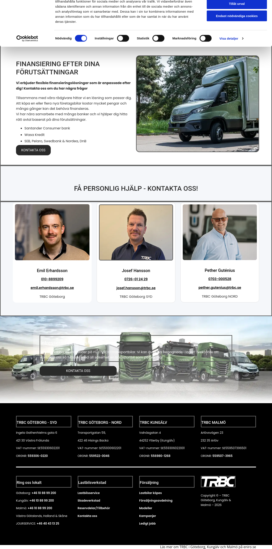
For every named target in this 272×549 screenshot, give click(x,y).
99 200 (47, 508)
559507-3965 (222, 456)
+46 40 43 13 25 (48, 523)
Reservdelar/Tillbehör (94, 508)
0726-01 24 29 (136, 279)
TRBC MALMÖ (213, 422)
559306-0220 (38, 456)
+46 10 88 (34, 508)
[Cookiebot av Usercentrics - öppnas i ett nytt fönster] (27, 58)
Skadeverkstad (89, 500)
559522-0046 (98, 456)
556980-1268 (160, 456)
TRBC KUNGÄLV (153, 422)
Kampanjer (147, 516)
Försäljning (149, 482)
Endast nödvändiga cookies (237, 35)
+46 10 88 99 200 (43, 493)
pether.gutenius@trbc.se (220, 287)
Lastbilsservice (89, 493)
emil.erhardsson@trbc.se (52, 287)
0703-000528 (219, 278)
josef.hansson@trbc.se (136, 287)
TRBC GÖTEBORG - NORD (100, 422)
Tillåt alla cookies (237, 10)
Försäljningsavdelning (155, 500)
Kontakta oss (87, 516)
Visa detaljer (228, 57)
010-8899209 (52, 279)
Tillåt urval (237, 23)
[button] (33, 150)
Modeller (145, 508)
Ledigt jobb (147, 523)
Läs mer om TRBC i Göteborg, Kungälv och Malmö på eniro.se (208, 546)
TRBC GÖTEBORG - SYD (37, 422)
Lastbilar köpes (150, 493)
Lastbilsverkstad (92, 482)
